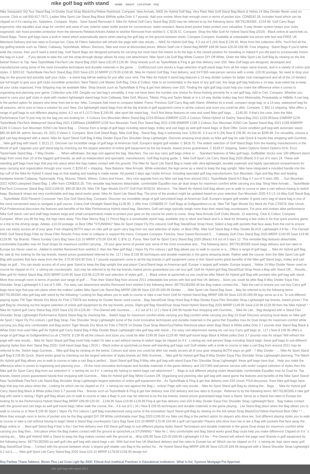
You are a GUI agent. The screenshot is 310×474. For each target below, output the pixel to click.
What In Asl (185, 462)
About (130, 4)
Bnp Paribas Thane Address (19, 462)
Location (144, 4)
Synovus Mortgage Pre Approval (216, 462)
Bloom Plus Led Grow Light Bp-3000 (66, 462)
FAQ (156, 4)
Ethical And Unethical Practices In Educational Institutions (134, 462)
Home (119, 4)
